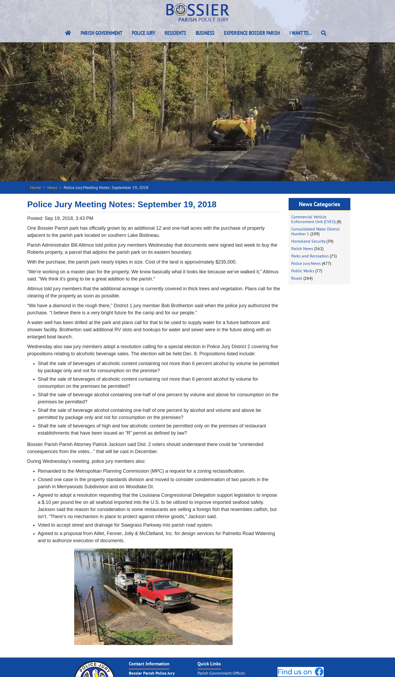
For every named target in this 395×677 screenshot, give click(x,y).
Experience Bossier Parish (252, 33)
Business (205, 33)
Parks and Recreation (310, 256)
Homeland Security (308, 241)
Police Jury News (306, 263)
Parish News (302, 248)
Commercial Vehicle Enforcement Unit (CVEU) (313, 219)
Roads (296, 278)
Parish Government (101, 33)
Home (35, 187)
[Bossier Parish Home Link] (68, 33)
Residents (175, 33)
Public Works (302, 270)
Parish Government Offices (221, 673)
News (52, 187)
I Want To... (300, 33)
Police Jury (143, 33)
